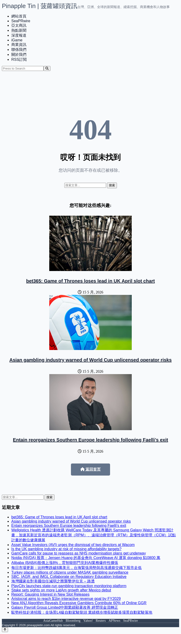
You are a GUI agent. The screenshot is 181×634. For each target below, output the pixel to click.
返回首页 (90, 469)
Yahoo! (88, 620)
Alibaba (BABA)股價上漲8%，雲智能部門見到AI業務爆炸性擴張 (64, 563)
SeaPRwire (20, 21)
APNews (114, 620)
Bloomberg (73, 620)
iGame (16, 40)
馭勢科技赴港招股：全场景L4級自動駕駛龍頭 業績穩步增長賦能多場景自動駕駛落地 (81, 612)
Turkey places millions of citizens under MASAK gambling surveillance (69, 572)
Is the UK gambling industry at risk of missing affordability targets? (66, 549)
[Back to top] (5, 629)
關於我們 (18, 54)
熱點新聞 (18, 30)
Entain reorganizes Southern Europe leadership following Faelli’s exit (90, 439)
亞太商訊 (18, 25)
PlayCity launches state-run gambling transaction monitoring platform (68, 586)
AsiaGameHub (53, 620)
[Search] (47, 68)
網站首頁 (18, 16)
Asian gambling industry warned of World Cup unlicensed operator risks (90, 360)
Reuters (101, 620)
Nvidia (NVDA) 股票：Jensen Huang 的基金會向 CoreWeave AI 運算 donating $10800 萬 (85, 558)
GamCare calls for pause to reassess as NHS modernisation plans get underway (78, 553)
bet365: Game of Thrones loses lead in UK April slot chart (90, 281)
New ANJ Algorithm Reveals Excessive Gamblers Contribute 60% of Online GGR (79, 603)
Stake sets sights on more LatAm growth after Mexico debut (61, 590)
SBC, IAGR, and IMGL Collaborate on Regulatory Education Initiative (69, 577)
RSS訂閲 (19, 59)
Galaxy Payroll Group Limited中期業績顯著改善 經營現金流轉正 (64, 607)
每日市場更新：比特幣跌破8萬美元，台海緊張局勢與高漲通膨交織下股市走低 (76, 568)
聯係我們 (18, 50)
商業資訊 (18, 45)
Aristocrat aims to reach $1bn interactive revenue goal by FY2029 (66, 599)
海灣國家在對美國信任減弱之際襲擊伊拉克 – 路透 (53, 581)
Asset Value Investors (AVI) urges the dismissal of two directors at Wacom (73, 545)
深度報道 (18, 35)
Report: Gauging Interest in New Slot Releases (50, 594)
